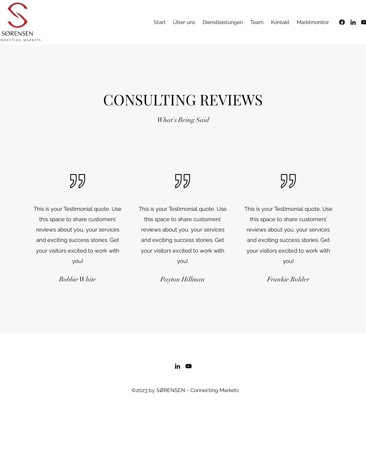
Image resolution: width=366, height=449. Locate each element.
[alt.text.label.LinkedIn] (353, 22)
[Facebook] (342, 22)
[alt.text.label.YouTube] (188, 366)
